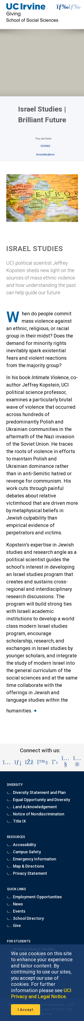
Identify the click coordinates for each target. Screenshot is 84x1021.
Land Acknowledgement (32, 806)
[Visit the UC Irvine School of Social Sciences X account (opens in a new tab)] (55, 762)
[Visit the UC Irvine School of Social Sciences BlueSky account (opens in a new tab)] (42, 762)
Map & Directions (25, 866)
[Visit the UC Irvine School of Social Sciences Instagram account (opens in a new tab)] (7, 762)
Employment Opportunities (34, 896)
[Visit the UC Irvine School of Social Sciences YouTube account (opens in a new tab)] (66, 762)
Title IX (16, 821)
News (15, 904)
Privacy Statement (27, 873)
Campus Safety (24, 851)
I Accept (25, 1010)
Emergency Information (31, 859)
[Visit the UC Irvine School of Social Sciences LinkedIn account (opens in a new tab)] (17, 762)
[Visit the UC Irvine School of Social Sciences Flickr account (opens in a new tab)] (77, 762)
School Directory (25, 918)
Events (16, 911)
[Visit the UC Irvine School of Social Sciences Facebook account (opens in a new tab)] (29, 762)
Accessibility (21, 844)
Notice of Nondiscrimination (35, 814)
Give (14, 925)
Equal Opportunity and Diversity (38, 799)
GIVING (45, 146)
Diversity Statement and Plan (36, 792)
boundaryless (45, 154)
